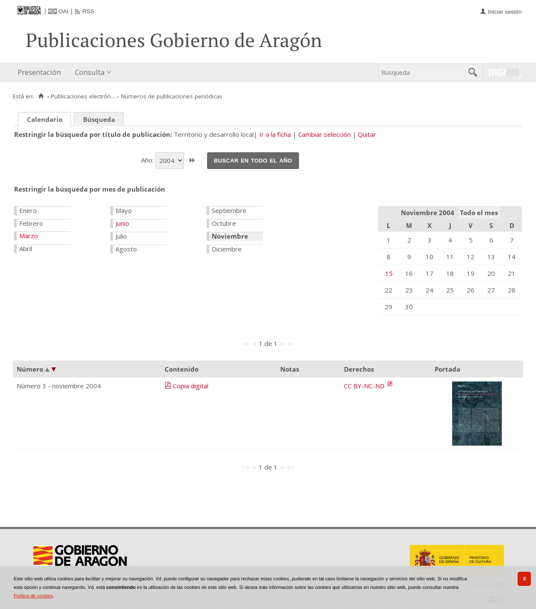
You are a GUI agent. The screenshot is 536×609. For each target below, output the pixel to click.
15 (389, 273)
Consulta (89, 72)
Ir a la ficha (275, 134)
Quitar (367, 134)
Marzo (28, 235)
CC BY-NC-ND (365, 385)
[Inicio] (40, 96)
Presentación (39, 72)
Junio (122, 223)
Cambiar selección (324, 134)
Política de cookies (33, 595)
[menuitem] (41, 72)
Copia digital (190, 385)
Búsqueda (99, 119)
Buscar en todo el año (253, 160)
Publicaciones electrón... (83, 96)
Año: (148, 159)
